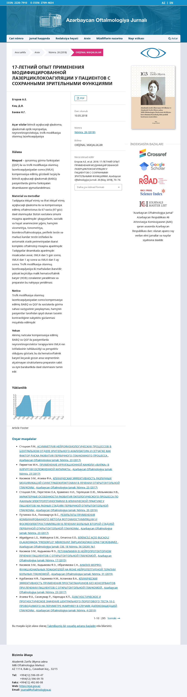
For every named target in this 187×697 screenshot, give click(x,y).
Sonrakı (112, 618)
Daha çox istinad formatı (90, 187)
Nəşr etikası (136, 38)
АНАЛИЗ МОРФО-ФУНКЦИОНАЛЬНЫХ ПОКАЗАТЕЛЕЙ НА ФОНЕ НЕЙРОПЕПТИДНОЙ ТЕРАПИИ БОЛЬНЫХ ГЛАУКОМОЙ (67, 569)
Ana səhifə (20, 52)
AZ (163, 2)
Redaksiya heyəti (67, 38)
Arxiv (87, 38)
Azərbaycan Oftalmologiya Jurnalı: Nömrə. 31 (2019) (82, 574)
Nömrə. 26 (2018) (58, 52)
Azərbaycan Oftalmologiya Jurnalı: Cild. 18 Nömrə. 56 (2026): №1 (57, 546)
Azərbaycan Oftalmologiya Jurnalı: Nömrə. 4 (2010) (66, 610)
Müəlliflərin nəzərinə (109, 38)
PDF (82, 98)
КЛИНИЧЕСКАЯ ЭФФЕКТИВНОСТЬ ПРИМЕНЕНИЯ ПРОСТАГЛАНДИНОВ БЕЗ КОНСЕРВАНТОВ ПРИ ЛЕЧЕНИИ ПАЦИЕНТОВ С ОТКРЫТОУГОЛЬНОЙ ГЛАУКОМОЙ (67, 583)
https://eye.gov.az (29, 686)
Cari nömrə (16, 38)
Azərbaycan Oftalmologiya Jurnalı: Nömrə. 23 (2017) (50, 460)
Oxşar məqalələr (24, 439)
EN (171, 2)
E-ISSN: (35, 2)
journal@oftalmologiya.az (36, 689)
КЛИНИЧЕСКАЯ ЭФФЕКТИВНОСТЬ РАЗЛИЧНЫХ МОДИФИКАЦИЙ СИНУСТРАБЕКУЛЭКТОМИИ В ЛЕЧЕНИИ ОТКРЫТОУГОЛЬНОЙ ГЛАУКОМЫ (69, 483)
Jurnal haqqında (39, 38)
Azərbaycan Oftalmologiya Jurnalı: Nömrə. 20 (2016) (67, 510)
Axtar (173, 38)
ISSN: (10, 2)
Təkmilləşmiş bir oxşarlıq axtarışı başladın (71, 626)
